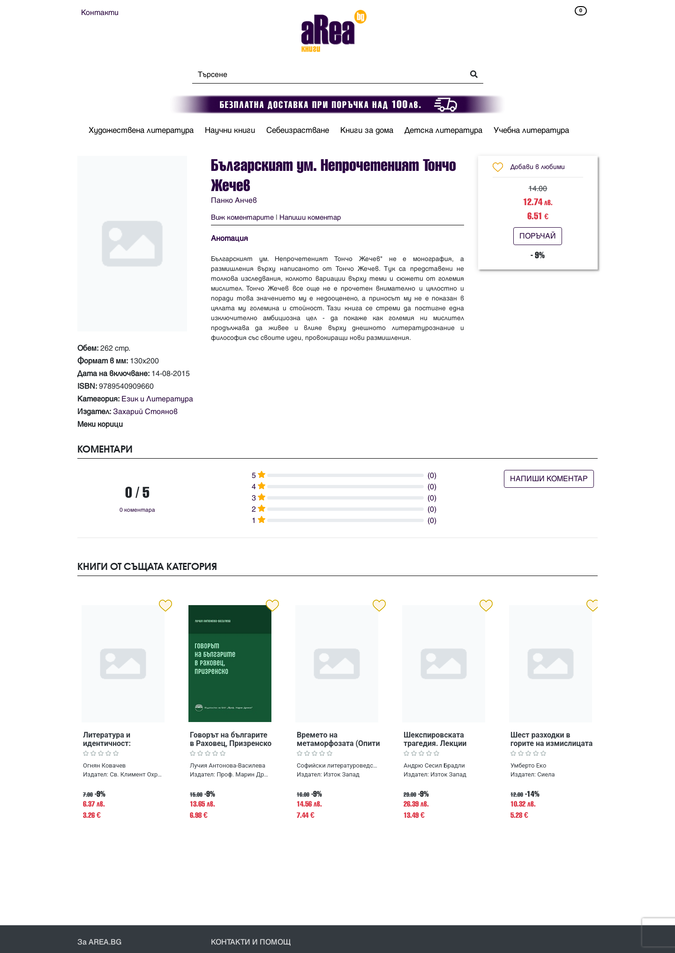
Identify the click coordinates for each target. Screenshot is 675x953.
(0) (432, 475)
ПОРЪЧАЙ (537, 236)
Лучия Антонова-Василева (227, 765)
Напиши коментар (310, 217)
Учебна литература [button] (531, 130)
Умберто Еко (528, 765)
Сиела (546, 774)
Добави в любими (537, 167)
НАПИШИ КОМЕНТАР (549, 479)
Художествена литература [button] (141, 130)
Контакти (100, 12)
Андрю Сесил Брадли (434, 765)
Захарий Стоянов (145, 411)
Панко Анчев (234, 200)
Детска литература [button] (443, 130)
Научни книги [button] (230, 130)
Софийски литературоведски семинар (337, 765)
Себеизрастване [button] (297, 130)
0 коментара (137, 510)
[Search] (325, 75)
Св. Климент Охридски (137, 774)
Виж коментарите (242, 217)
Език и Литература (157, 399)
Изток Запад (341, 774)
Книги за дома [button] (366, 130)
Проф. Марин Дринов (243, 774)
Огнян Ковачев (104, 765)
